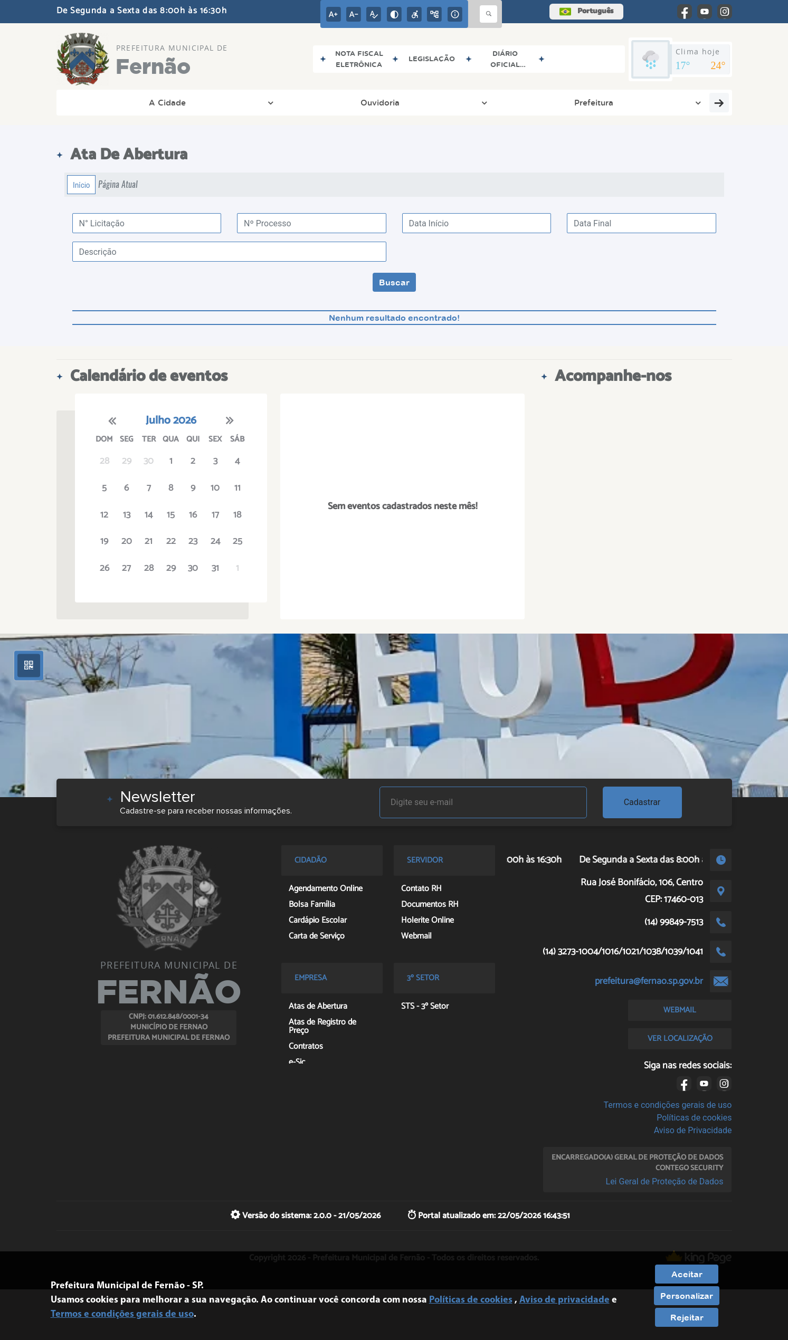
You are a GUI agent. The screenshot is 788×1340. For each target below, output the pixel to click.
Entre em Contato (657, 102)
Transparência (380, 102)
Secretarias (302, 102)
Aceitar (686, 1274)
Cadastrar (642, 802)
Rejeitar (687, 1317)
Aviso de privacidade (564, 1300)
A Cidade (99, 102)
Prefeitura (232, 102)
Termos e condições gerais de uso (667, 1105)
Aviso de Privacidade (693, 1130)
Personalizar (686, 1295)
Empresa (454, 102)
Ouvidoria (165, 102)
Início (81, 184)
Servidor (576, 102)
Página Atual (118, 184)
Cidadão (515, 102)
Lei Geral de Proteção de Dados (665, 1181)
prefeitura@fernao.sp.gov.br (649, 981)
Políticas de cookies (694, 1118)
